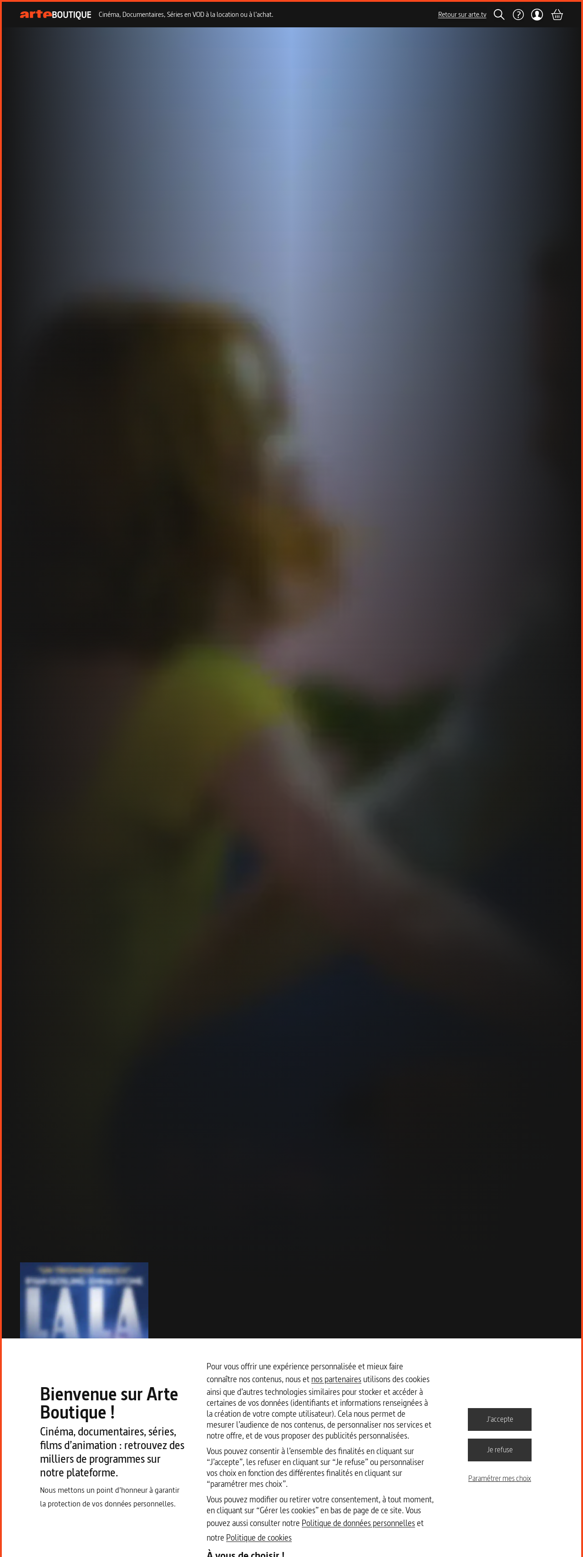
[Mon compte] (537, 14)
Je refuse (500, 1450)
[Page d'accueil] (55, 15)
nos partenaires (336, 1379)
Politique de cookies (259, 1537)
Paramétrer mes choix (499, 1478)
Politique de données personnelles (358, 1523)
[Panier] (556, 14)
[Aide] (518, 14)
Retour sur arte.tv (462, 14)
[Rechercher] (499, 14)
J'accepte (500, 1419)
